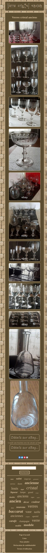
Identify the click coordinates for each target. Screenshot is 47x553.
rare (12, 479)
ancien (15, 501)
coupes (28, 517)
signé (22, 489)
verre (36, 520)
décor (26, 502)
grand (30, 492)
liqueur (14, 492)
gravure (35, 479)
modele (29, 525)
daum (20, 484)
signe (32, 497)
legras (27, 479)
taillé (38, 497)
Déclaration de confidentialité (24, 545)
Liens (24, 538)
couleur (35, 501)
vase (29, 512)
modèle (18, 526)
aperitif (35, 516)
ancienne (32, 483)
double (12, 497)
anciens (22, 496)
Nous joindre (24, 542)
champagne (24, 521)
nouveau (20, 507)
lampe (23, 492)
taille (37, 512)
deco (12, 508)
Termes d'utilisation (24, 549)
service (12, 484)
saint (19, 478)
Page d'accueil (24, 535)
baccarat (16, 511)
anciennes (17, 516)
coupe (36, 493)
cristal (32, 487)
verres (33, 506)
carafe (13, 521)
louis (14, 488)
